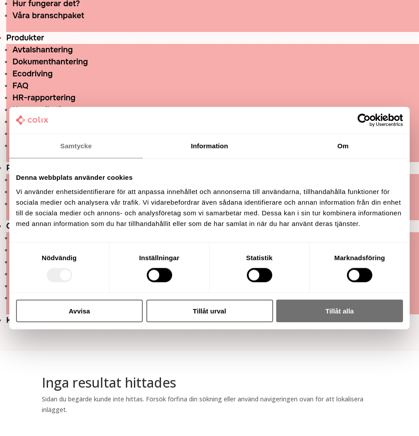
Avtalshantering (42, 50)
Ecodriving (32, 74)
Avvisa (79, 310)
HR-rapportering (44, 98)
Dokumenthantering (50, 62)
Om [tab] (342, 146)
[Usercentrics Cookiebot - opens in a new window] (364, 120)
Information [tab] (209, 146)
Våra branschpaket (48, 15)
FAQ (20, 86)
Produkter (25, 38)
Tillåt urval (209, 310)
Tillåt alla (340, 310)
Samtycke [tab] (76, 146)
